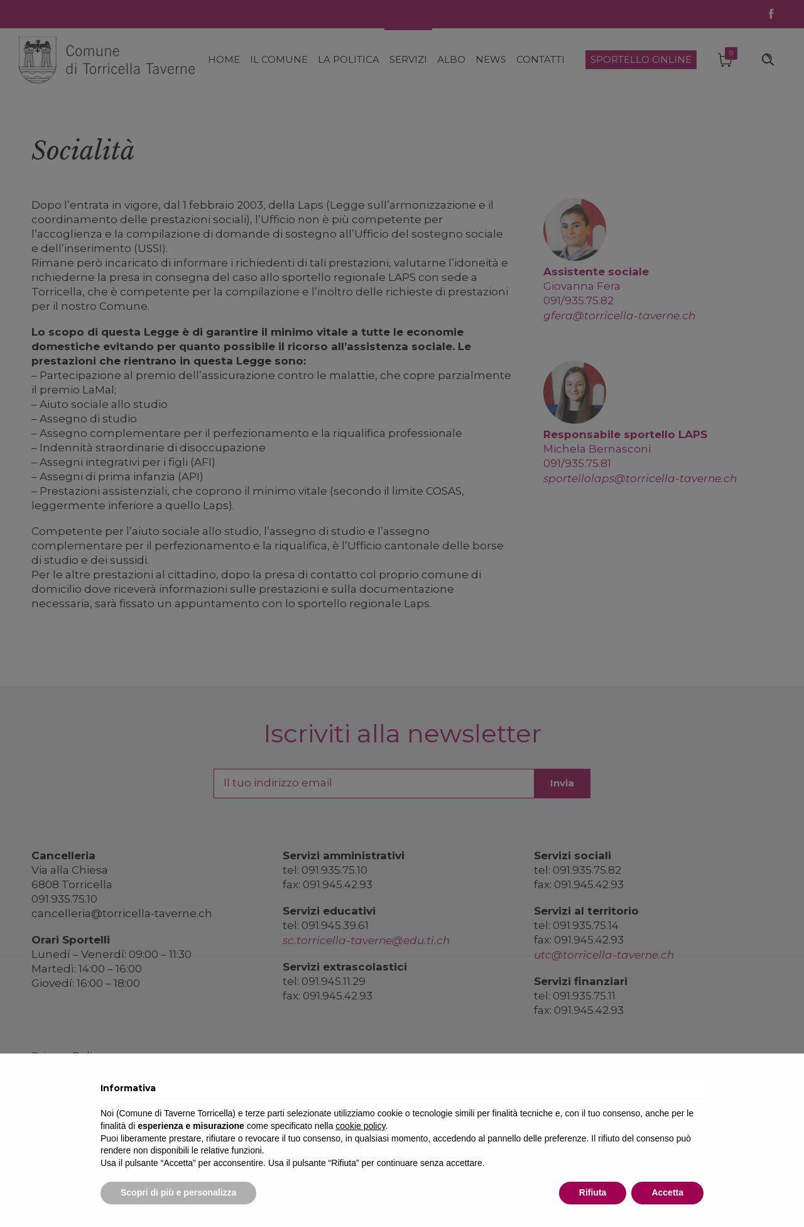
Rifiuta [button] (593, 1192)
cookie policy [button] (360, 1126)
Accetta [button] (667, 1192)
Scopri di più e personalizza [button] (178, 1192)
